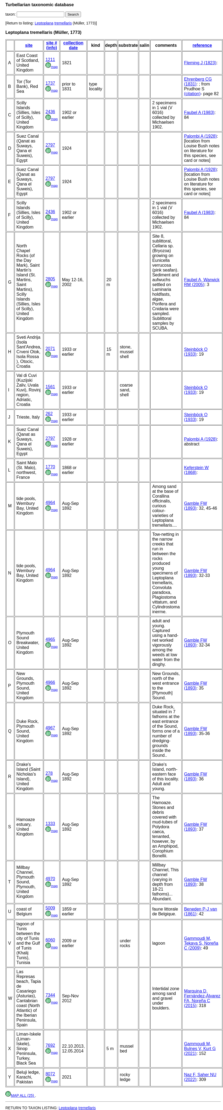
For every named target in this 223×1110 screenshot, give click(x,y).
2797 (50, 145)
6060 (50, 940)
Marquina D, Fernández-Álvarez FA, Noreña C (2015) (202, 998)
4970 (50, 878)
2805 (50, 279)
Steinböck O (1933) (195, 351)
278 (49, 773)
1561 (50, 386)
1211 (50, 59)
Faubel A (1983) (199, 112)
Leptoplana (44, 23)
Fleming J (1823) (200, 62)
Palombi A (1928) (200, 136)
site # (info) (51, 45)
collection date (73, 45)
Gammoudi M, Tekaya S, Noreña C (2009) (201, 943)
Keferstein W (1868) (196, 470)
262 (49, 413)
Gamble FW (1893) (195, 506)
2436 (50, 111)
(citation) (192, 93)
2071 (50, 348)
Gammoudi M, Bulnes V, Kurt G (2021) (200, 1048)
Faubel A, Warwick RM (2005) (202, 282)
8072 (50, 1074)
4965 (50, 639)
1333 (50, 823)
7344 (50, 995)
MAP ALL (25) (20, 1095)
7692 (50, 1045)
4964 (50, 502)
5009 (50, 908)
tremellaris (63, 23)
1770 (50, 467)
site (29, 45)
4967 (50, 728)
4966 (50, 682)
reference (202, 45)
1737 (50, 83)
